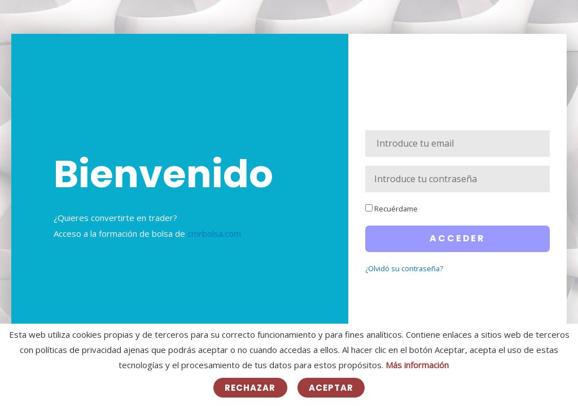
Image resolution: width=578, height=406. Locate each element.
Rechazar (250, 388)
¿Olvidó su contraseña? (404, 268)
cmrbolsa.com (214, 233)
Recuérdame (391, 209)
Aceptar (331, 388)
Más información (417, 364)
